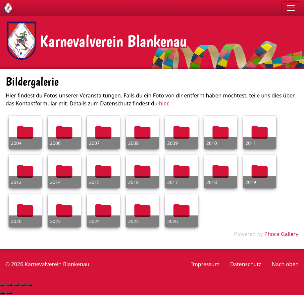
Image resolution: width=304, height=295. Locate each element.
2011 (250, 143)
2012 (16, 182)
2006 (55, 143)
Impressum (205, 264)
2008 (133, 143)
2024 (94, 221)
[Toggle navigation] (290, 8)
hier (163, 103)
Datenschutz (245, 264)
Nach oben (285, 264)
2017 (172, 182)
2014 (55, 182)
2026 (172, 221)
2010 (211, 143)
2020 (16, 221)
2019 (250, 182)
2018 (211, 182)
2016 (133, 182)
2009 (172, 143)
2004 (16, 143)
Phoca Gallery (281, 234)
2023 (55, 221)
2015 (94, 182)
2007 (94, 143)
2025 (133, 221)
